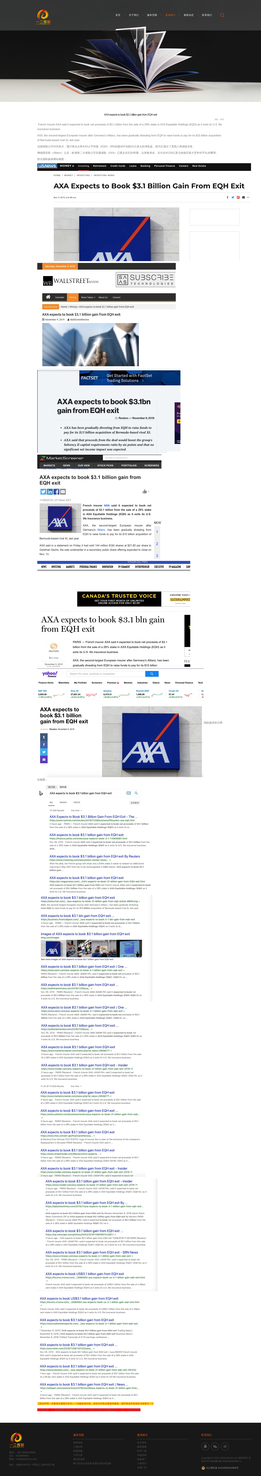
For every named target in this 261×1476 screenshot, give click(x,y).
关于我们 (134, 16)
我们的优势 (79, 1459)
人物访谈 (78, 1446)
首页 (118, 16)
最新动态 (189, 16)
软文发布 (141, 1442)
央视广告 (141, 1467)
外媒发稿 (141, 1455)
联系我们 (207, 16)
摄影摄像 (141, 1446)
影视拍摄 (78, 1451)
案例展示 (170, 16)
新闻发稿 (78, 1442)
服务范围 (152, 16)
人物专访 (141, 1463)
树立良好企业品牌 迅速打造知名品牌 (92, 1463)
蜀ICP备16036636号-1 (229, 1461)
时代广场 (141, 1451)
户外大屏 (78, 1455)
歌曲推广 (141, 1459)
